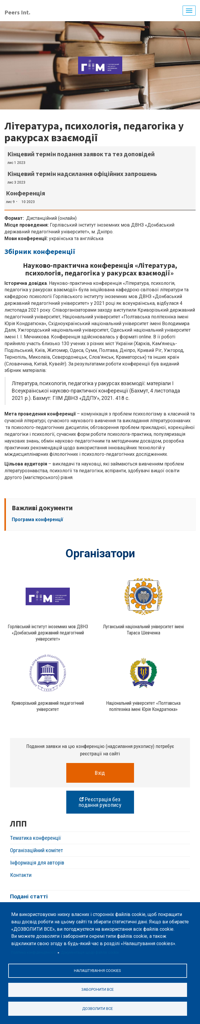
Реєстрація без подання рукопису (100, 802)
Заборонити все (97, 989)
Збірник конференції (39, 251)
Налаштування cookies (97, 970)
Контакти (21, 875)
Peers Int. (17, 12)
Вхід (100, 772)
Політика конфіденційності (33, 952)
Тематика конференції (35, 838)
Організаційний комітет (36, 850)
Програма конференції (37, 519)
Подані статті (29, 896)
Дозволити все (97, 1008)
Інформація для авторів (37, 862)
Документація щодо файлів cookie (90, 952)
